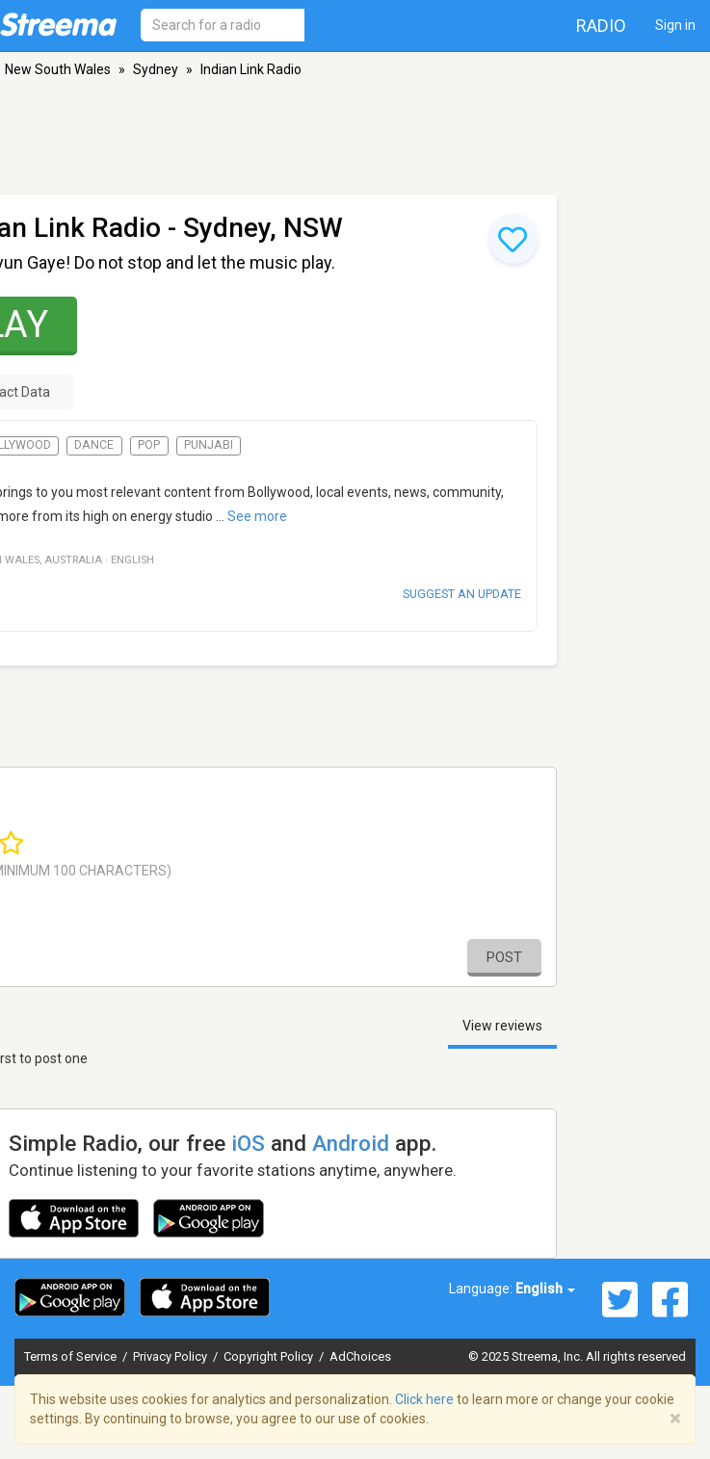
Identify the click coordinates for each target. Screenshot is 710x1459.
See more (257, 516)
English (545, 1288)
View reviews (502, 1025)
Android (350, 1143)
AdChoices (360, 1356)
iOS (248, 1143)
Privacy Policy (171, 1356)
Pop (149, 445)
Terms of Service (71, 1356)
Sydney (155, 69)
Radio (601, 25)
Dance (94, 445)
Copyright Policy (270, 1356)
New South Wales (58, 69)
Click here (424, 1399)
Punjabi (208, 445)
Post (504, 957)
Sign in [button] (675, 25)
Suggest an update (462, 593)
